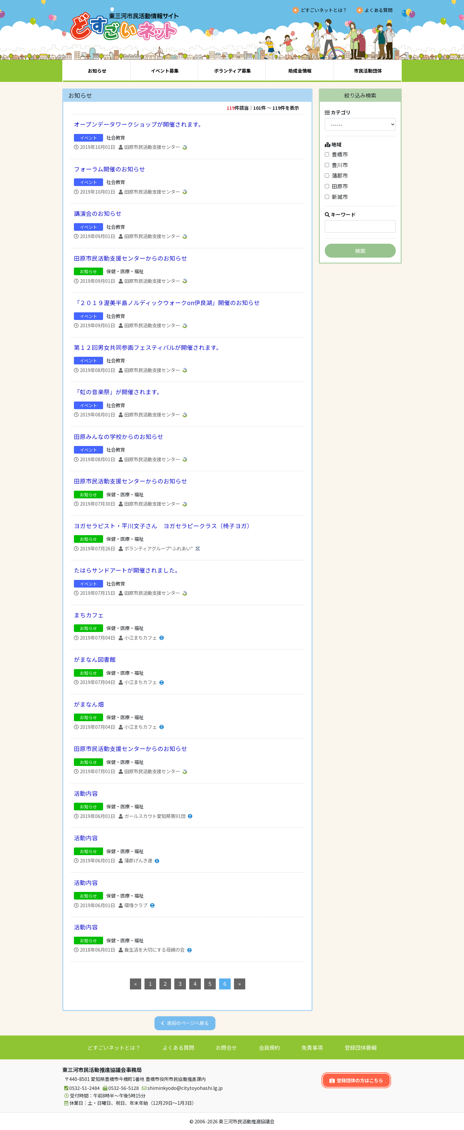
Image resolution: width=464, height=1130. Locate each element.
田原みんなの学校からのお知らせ (118, 436)
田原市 (336, 186)
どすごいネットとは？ (324, 10)
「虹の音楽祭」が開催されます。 (118, 392)
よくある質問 (378, 10)
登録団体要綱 (361, 1047)
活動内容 (86, 793)
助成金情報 (300, 70)
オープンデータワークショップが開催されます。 (139, 124)
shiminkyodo (181, 1088)
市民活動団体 (368, 70)
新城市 (336, 197)
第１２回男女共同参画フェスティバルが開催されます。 (148, 347)
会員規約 (269, 1047)
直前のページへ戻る (188, 1023)
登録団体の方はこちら (356, 1080)
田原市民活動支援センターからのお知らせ (130, 258)
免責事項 (312, 1047)
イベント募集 (165, 70)
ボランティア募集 (232, 70)
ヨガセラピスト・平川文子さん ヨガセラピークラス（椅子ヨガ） (163, 526)
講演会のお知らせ (98, 213)
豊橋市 (336, 154)
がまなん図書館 (95, 659)
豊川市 (336, 165)
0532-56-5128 (120, 1088)
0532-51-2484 (81, 1088)
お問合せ (226, 1047)
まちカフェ (89, 615)
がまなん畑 (89, 704)
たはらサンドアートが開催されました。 (127, 570)
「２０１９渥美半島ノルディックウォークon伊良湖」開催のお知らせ (167, 302)
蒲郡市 (336, 175)
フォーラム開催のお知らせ (109, 169)
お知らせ (97, 70)
